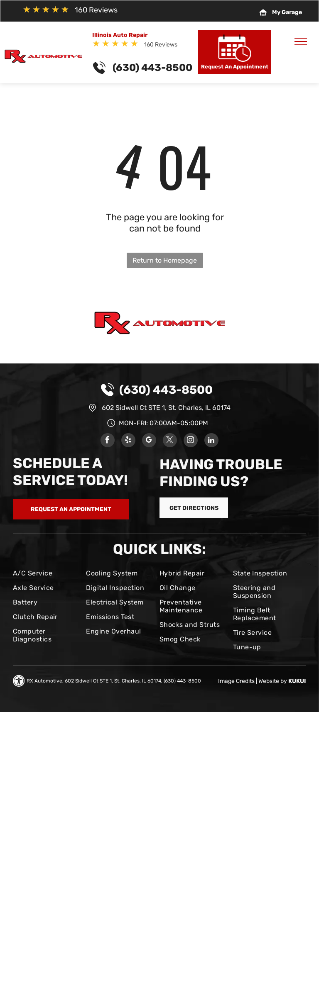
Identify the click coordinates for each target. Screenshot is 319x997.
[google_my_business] (149, 441)
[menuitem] (46, 573)
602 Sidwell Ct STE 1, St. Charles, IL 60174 (166, 408)
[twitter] (170, 441)
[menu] (301, 41)
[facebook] (108, 441)
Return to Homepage (165, 260)
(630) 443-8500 (166, 390)
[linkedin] (211, 441)
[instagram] (191, 441)
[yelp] (128, 441)
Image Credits (236, 681)
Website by (272, 681)
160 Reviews (96, 10)
